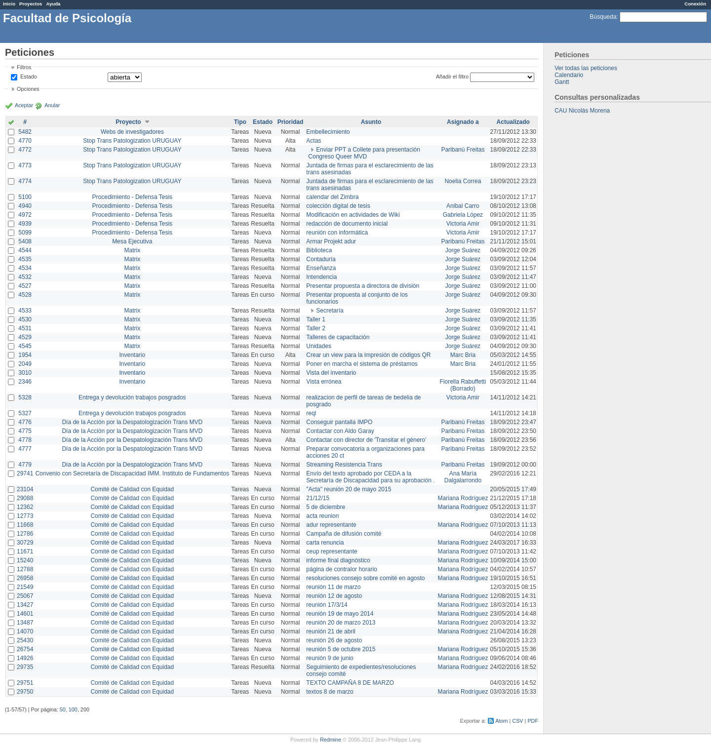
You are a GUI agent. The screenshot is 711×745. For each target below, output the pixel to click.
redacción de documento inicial (347, 223)
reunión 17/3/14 (326, 604)
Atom (501, 721)
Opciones (28, 89)
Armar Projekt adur (331, 241)
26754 (25, 649)
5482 (25, 131)
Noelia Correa (462, 181)
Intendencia (321, 277)
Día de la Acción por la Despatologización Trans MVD (132, 422)
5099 (25, 232)
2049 (25, 363)
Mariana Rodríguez (462, 498)
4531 (25, 328)
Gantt (561, 81)
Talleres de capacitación (337, 337)
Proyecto (128, 121)
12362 (25, 507)
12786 (25, 533)
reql (311, 413)
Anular (52, 105)
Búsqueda (603, 16)
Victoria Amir (462, 223)
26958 (25, 578)
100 (73, 709)
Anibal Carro (462, 205)
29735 (25, 667)
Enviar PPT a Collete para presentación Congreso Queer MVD (364, 153)
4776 (25, 422)
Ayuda (53, 3)
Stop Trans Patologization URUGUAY (132, 140)
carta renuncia (325, 542)
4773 (25, 165)
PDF (532, 721)
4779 (25, 464)
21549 (25, 587)
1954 (25, 355)
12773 (25, 515)
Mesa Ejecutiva (132, 241)
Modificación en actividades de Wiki (352, 214)
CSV (517, 721)
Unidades (318, 346)
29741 (25, 473)
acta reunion (322, 515)
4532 (25, 277)
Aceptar (24, 105)
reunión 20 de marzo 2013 (340, 622)
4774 (25, 181)
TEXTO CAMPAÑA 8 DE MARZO (350, 682)
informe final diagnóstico (338, 560)
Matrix (132, 250)
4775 (25, 431)
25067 (25, 595)
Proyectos (30, 3)
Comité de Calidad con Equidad (132, 489)
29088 (25, 498)
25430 (25, 640)
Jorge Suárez (462, 250)
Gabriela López (463, 214)
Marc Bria (462, 355)
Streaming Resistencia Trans (344, 464)
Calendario (568, 75)
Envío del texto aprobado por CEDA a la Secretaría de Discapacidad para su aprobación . (370, 477)
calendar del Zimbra (332, 197)
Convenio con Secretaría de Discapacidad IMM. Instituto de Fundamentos (132, 473)
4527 (25, 285)
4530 (25, 319)
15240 (25, 560)
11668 (25, 524)
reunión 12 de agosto (334, 595)
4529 (25, 337)
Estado (28, 76)
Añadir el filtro (452, 76)
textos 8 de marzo (329, 691)
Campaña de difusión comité (343, 533)
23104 (25, 489)
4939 (25, 223)
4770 (25, 140)
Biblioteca (319, 250)
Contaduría (320, 259)
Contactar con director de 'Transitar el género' (366, 439)
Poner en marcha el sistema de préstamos (361, 363)
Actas (313, 140)
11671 (25, 551)
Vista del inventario (331, 372)
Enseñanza (321, 268)
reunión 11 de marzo (333, 587)
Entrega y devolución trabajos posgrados (132, 397)
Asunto (371, 121)
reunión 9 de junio (329, 658)
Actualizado (513, 121)
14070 (25, 631)
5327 (25, 413)
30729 (25, 542)
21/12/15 (317, 498)
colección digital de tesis (338, 205)
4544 (25, 250)
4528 (25, 294)
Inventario (132, 355)
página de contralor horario (341, 569)
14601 (25, 613)
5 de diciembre (325, 507)
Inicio (9, 3)
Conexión (695, 3)
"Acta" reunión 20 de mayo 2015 (348, 489)
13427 (25, 604)
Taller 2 (315, 328)
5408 (25, 241)
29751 (25, 682)
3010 (25, 372)
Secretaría (329, 310)
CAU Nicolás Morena (582, 110)
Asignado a (463, 121)
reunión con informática (337, 232)
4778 (25, 439)
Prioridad (290, 121)
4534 (25, 268)
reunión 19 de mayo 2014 (339, 613)
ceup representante (331, 551)
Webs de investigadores (132, 131)
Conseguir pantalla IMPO (339, 422)
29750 (25, 691)
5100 (25, 197)
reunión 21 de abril (330, 631)
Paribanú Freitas (462, 149)
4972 (25, 214)
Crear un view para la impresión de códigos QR (368, 355)
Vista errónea (323, 381)
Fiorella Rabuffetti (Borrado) (463, 385)
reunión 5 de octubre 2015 (340, 649)
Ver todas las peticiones (585, 68)
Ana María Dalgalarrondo (462, 477)
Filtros (24, 67)
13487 (25, 622)
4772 (25, 149)
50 (63, 709)
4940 (25, 205)
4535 (25, 259)
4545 (25, 346)
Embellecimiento (328, 131)
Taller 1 (315, 319)
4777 (25, 448)
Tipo (240, 121)
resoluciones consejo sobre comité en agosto (365, 578)
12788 (25, 569)
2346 (25, 381)
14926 (25, 658)
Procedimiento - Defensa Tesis (132, 197)
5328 (25, 397)
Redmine (330, 740)
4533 (25, 310)
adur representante (331, 524)
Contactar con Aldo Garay (340, 431)
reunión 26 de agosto (334, 640)
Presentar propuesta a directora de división (362, 285)
